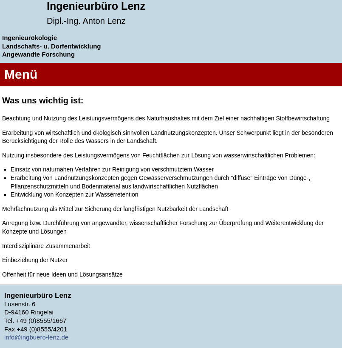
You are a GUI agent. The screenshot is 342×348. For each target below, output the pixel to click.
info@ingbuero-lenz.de (36, 337)
